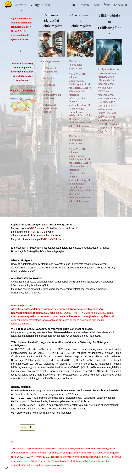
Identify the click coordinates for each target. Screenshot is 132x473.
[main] (23, 29)
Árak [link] (106, 5)
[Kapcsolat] (27, 428)
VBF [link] (73, 5)
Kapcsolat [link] (120, 5)
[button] (6, 467)
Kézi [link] (96, 5)
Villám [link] (85, 5)
